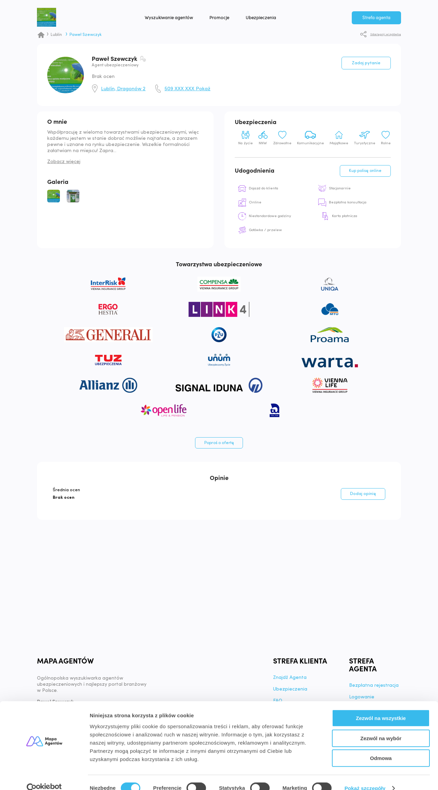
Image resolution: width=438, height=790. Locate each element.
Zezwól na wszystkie (381, 706)
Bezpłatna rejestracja (374, 688)
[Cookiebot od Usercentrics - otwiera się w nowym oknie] (44, 777)
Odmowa (380, 746)
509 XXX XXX (187, 89)
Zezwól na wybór (380, 726)
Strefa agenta (376, 20)
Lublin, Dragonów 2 (123, 89)
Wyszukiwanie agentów (179, 20)
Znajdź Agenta (290, 680)
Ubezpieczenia (271, 20)
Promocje (230, 20)
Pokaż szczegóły (365, 776)
